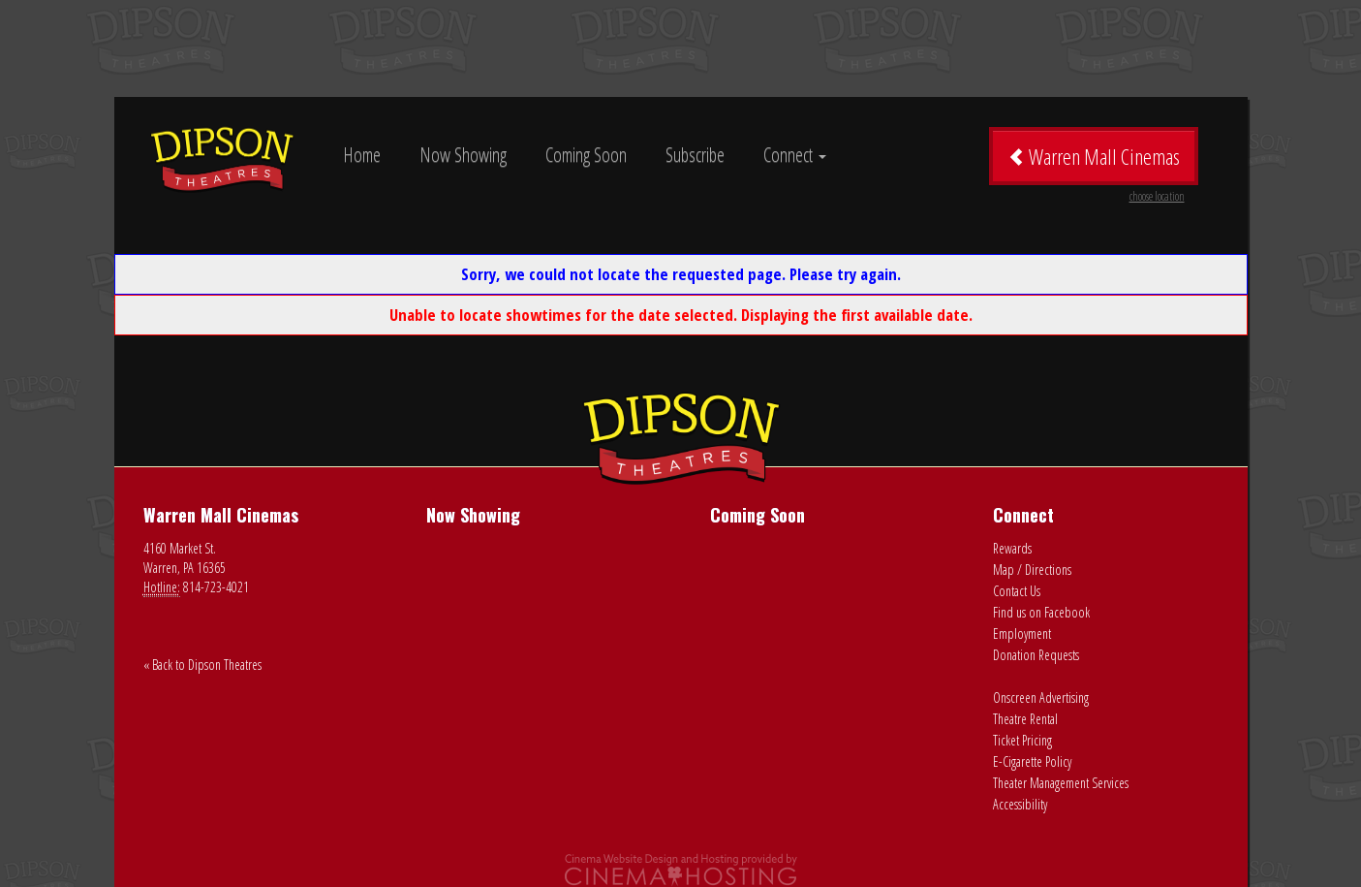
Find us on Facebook (1041, 612)
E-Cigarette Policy (1032, 761)
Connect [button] (794, 155)
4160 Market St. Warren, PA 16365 (184, 558)
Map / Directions (1032, 569)
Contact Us (1016, 591)
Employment (1022, 633)
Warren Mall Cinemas (1096, 163)
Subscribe (695, 155)
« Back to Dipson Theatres (202, 664)
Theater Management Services (1061, 783)
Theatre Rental (1025, 719)
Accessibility (1020, 804)
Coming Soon (586, 155)
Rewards (1012, 548)
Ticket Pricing (1022, 740)
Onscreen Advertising (1041, 697)
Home (362, 155)
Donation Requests (1036, 655)
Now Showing (463, 155)
